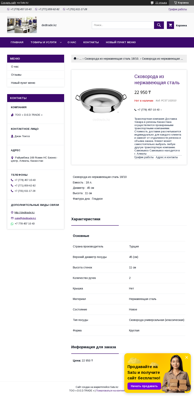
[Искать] (159, 25)
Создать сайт (8, 2)
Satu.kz (114, 387)
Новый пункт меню (121, 42)
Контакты (91, 42)
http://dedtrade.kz (24, 212)
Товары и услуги (43, 42)
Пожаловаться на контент (110, 390)
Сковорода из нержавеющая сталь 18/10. (112, 58)
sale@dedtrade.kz (25, 218)
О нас (72, 42)
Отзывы (16, 74)
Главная (17, 42)
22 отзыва (161, 2)
